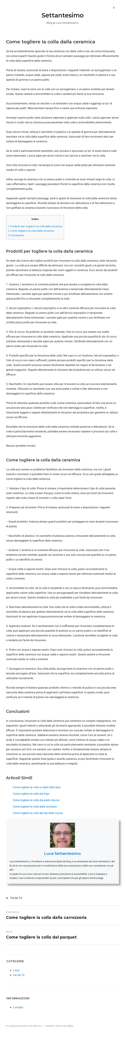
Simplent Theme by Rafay (59, 1025)
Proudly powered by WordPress (23, 1025)
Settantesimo (63, 15)
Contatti (18, 1007)
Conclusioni (16, 235)
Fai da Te (16, 898)
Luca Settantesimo (62, 853)
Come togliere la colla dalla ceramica (31, 230)
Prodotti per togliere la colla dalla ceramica (35, 226)
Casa (16, 970)
